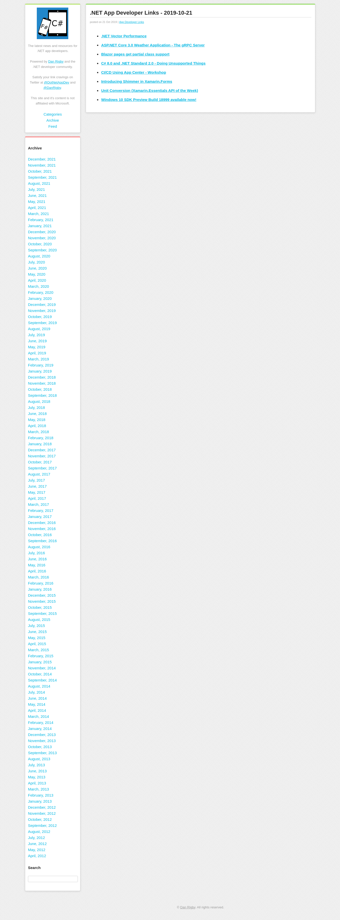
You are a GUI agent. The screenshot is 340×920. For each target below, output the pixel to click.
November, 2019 (42, 310)
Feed (52, 126)
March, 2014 (38, 716)
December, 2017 (42, 450)
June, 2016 (37, 559)
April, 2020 (37, 280)
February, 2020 (40, 292)
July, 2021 (36, 189)
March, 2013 (38, 789)
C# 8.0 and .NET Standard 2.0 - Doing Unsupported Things (153, 63)
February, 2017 (40, 510)
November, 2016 (42, 529)
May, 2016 (36, 565)
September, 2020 (42, 250)
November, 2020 (42, 238)
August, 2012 (39, 831)
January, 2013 (40, 801)
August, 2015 (39, 619)
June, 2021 (37, 195)
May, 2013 (36, 777)
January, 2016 (40, 589)
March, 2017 (38, 504)
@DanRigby (52, 88)
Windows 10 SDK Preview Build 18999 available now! (148, 99)
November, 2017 (42, 456)
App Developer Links (131, 21)
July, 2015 (36, 625)
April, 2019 (37, 353)
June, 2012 (37, 844)
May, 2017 (36, 492)
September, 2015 (42, 613)
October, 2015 (40, 607)
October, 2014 (40, 674)
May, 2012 (36, 850)
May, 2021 (36, 201)
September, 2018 (42, 395)
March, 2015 (38, 650)
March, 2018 (38, 432)
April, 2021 (37, 207)
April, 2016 (37, 571)
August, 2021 (39, 183)
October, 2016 (40, 535)
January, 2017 (40, 516)
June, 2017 (37, 486)
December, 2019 (42, 304)
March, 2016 (38, 577)
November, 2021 (42, 165)
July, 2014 (36, 692)
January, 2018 (40, 444)
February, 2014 (40, 722)
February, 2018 (40, 438)
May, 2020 (36, 274)
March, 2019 (38, 359)
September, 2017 (42, 468)
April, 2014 (37, 710)
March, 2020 (38, 286)
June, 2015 (37, 631)
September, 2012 (42, 825)
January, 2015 (40, 662)
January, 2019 (40, 371)
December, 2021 (42, 159)
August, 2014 (39, 686)
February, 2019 (40, 365)
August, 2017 (39, 474)
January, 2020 (40, 298)
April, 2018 (37, 426)
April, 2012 (37, 856)
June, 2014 (37, 698)
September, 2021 (42, 177)
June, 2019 (37, 341)
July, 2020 (36, 262)
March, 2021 (38, 214)
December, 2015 (42, 595)
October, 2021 (40, 171)
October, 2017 (40, 462)
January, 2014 (40, 728)
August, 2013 (39, 759)
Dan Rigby (56, 61)
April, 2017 (37, 498)
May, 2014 (36, 704)
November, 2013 (42, 741)
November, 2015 (42, 601)
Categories (53, 114)
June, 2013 (37, 771)
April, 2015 (37, 644)
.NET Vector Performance (123, 36)
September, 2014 (42, 680)
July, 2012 (36, 837)
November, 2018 (42, 383)
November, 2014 (42, 668)
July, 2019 (36, 335)
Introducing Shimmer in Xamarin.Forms (136, 81)
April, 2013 (37, 783)
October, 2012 (40, 819)
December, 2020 (42, 232)
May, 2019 (36, 347)
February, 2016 (40, 583)
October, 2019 (40, 316)
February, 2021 (40, 220)
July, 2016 (36, 553)
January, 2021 (40, 226)
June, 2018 (37, 413)
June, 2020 (37, 268)
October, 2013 (40, 747)
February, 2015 (40, 656)
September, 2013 (42, 753)
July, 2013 (36, 765)
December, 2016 (42, 522)
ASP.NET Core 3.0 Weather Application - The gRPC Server (153, 45)
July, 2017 (36, 480)
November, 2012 (42, 813)
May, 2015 (36, 638)
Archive (52, 120)
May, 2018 (36, 419)
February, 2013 (40, 795)
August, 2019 (39, 329)
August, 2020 (39, 256)
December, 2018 (42, 377)
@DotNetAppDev (56, 82)
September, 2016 (42, 541)
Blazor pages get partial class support (135, 54)
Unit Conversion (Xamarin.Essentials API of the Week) (149, 90)
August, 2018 (39, 401)
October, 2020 (40, 244)
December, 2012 (42, 807)
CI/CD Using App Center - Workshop (133, 72)
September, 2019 (42, 323)
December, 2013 (42, 734)
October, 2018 (40, 389)
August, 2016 (39, 547)
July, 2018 (36, 407)
